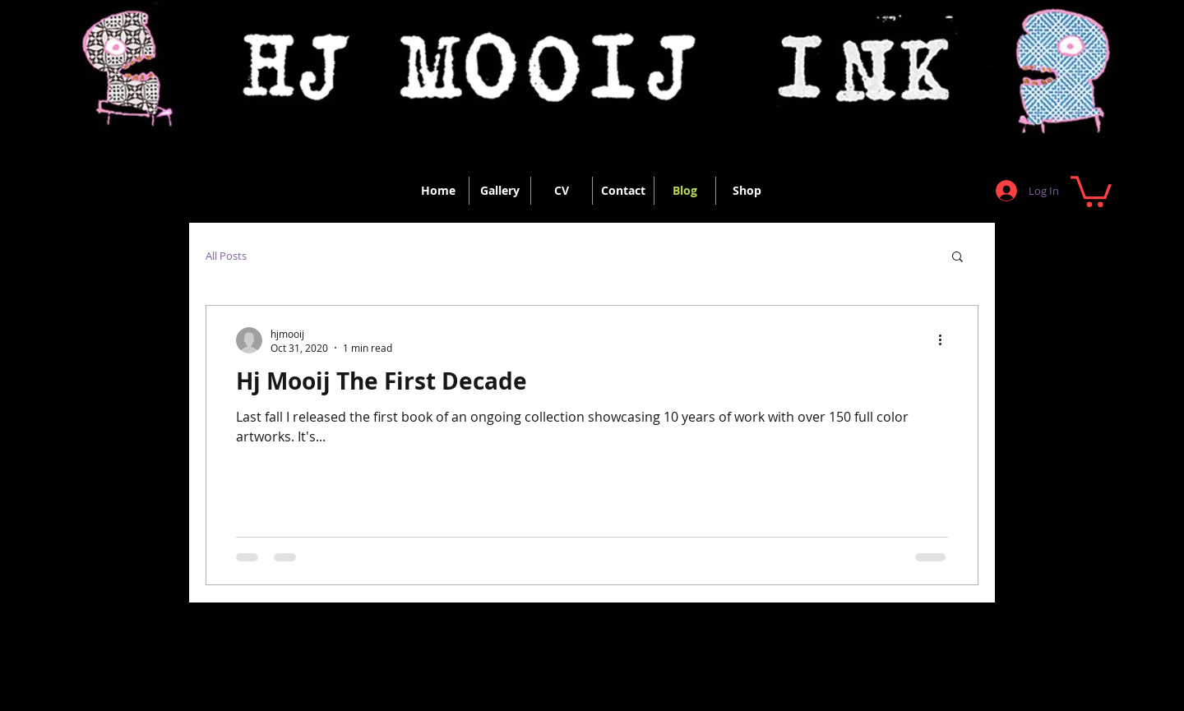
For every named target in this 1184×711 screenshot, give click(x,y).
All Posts (226, 255)
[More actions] (945, 340)
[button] (1091, 190)
